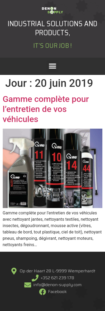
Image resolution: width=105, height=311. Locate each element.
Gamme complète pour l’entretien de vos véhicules (46, 109)
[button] (53, 66)
